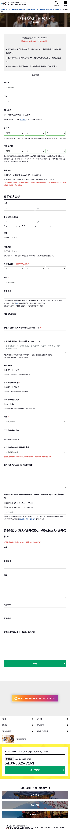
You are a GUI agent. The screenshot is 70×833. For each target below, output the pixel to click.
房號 (6, 96)
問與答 (4, 719)
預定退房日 (8, 146)
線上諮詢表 (35, 770)
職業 (6, 416)
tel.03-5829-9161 (19, 763)
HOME (4, 9)
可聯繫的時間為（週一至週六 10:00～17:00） (23, 341)
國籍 (6, 277)
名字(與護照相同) (11, 217)
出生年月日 (16, 264)
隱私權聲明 (40, 725)
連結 (17, 303)
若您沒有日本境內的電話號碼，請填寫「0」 (22, 327)
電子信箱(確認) (10, 314)
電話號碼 (8, 604)
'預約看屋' (23, 119)
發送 (49, 664)
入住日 (7, 128)
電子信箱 (8, 291)
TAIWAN (35, 814)
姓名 (6, 203)
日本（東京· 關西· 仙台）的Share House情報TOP (23, 9)
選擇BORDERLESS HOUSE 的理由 (18, 465)
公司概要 (39, 719)
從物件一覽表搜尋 (42, 731)
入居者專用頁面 (6, 731)
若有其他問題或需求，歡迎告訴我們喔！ (20, 632)
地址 (6, 575)
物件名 (7, 82)
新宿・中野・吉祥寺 (47, 9)
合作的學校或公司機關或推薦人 (16, 447)
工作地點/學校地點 (12, 430)
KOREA (35, 795)
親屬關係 (8, 561)
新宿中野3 (58, 9)
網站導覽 (4, 725)
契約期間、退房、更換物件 (27, 519)
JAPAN (35, 805)
